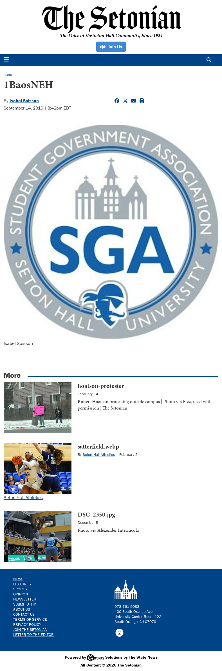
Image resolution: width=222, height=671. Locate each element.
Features (22, 583)
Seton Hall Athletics (23, 497)
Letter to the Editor (33, 634)
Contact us (24, 614)
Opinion (20, 594)
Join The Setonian (30, 629)
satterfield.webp (98, 446)
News (18, 578)
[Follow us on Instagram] (119, 632)
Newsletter (24, 599)
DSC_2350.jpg (96, 514)
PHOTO (8, 75)
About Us (21, 609)
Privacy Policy (27, 624)
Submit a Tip (24, 604)
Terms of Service (30, 619)
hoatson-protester (101, 385)
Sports (20, 589)
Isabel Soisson (24, 100)
